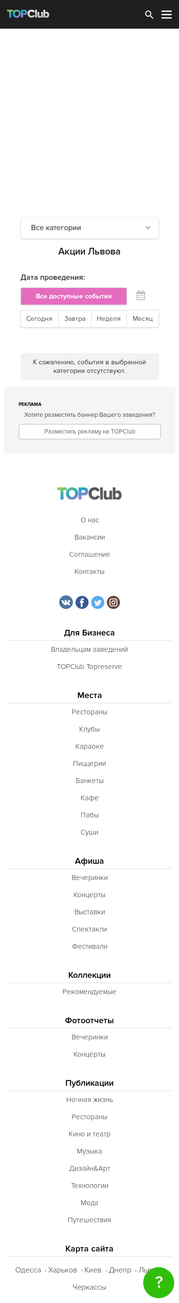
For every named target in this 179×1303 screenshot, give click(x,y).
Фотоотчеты (89, 1021)
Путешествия (89, 1220)
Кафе (90, 798)
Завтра (74, 319)
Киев (93, 1270)
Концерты (89, 895)
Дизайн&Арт (89, 1168)
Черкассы (89, 1287)
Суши (89, 832)
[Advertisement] (89, 122)
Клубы (89, 729)
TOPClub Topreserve (89, 666)
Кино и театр (90, 1134)
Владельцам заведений (89, 649)
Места (89, 695)
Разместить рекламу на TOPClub (89, 431)
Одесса (28, 1270)
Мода (89, 1203)
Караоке (89, 746)
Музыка (89, 1151)
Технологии (89, 1185)
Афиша (89, 861)
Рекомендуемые (89, 992)
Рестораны (89, 712)
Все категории (56, 228)
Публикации (89, 1083)
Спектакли (89, 929)
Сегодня (39, 319)
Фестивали (89, 946)
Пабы (90, 815)
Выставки (89, 912)
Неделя (109, 319)
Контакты (89, 571)
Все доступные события (74, 296)
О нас (90, 520)
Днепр (120, 1270)
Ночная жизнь (89, 1099)
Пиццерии (89, 763)
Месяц (143, 319)
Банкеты (90, 780)
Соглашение (89, 554)
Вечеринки (90, 877)
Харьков (62, 1270)
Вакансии (89, 537)
